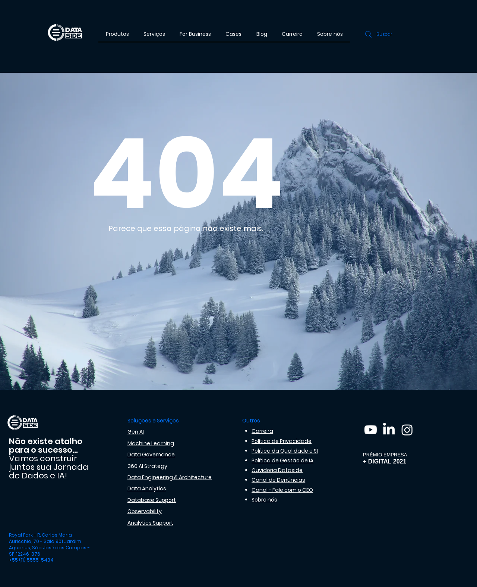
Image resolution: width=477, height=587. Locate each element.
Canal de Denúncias (278, 480)
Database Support (151, 500)
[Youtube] (370, 429)
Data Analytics (146, 488)
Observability (144, 511)
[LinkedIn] (389, 429)
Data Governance (151, 454)
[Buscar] (378, 34)
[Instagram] (407, 429)
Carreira (262, 431)
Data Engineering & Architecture (169, 477)
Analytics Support (150, 523)
